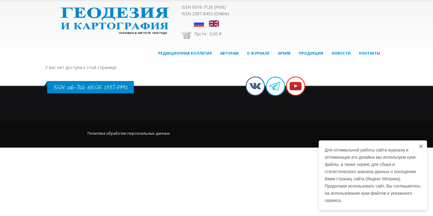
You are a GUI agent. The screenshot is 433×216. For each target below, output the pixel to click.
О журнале (258, 53)
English (214, 23)
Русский (199, 23)
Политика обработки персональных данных (129, 133)
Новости (341, 53)
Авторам (229, 53)
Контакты (369, 53)
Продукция (311, 53)
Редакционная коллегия (185, 53)
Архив (284, 53)
